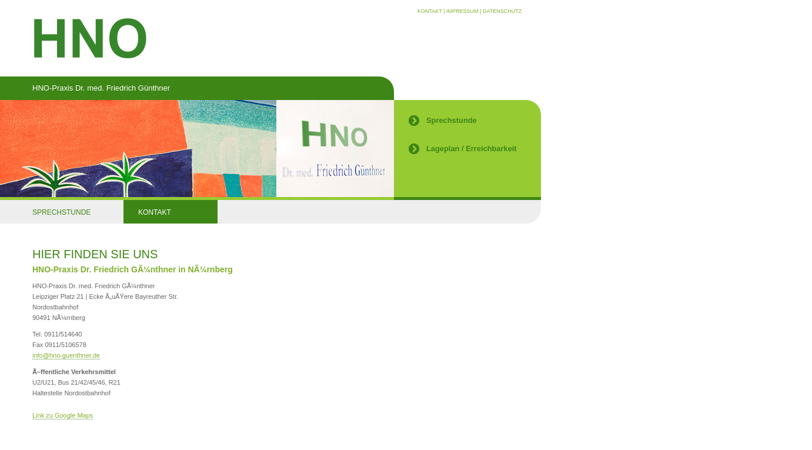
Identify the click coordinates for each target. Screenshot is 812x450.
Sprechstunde (451, 120)
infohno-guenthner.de (66, 355)
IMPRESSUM (462, 11)
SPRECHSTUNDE (61, 212)
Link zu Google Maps (62, 415)
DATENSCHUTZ (502, 11)
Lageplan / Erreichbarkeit (471, 148)
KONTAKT (429, 11)
